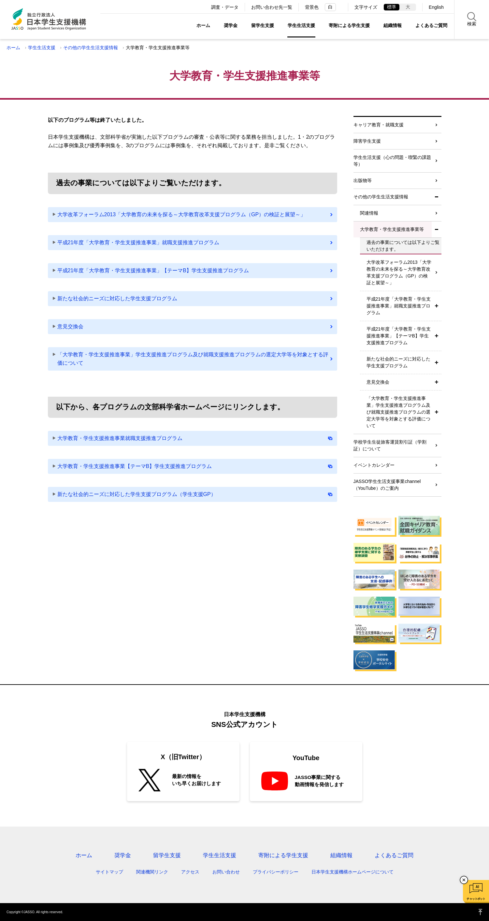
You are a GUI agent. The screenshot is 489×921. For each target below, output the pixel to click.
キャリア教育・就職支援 (378, 124)
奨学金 (230, 25)
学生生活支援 (301, 25)
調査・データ (224, 7)
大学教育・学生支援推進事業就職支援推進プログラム (194, 438)
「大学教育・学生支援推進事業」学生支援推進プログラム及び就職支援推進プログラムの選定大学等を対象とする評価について (192, 359)
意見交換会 (70, 326)
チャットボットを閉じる (463, 879)
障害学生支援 (367, 141)
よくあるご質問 (431, 25)
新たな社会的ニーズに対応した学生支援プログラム (117, 298)
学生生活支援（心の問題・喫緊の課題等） (392, 161)
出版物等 (362, 180)
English (436, 7)
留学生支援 (262, 25)
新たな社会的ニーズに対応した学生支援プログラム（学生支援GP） (194, 494)
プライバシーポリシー (275, 871)
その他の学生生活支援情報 (90, 47)
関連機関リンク (152, 871)
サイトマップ (109, 871)
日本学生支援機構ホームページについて (352, 871)
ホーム (203, 25)
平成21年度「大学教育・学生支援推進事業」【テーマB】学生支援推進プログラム (153, 270)
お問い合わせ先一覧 (271, 7)
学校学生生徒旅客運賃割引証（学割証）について (389, 445)
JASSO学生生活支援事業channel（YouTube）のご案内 (387, 485)
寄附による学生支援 (349, 25)
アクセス (190, 871)
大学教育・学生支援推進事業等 (392, 229)
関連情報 (369, 213)
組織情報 (392, 25)
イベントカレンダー (374, 465)
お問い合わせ (226, 871)
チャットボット (476, 898)
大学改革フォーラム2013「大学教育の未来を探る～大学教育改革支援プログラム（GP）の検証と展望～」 (181, 214)
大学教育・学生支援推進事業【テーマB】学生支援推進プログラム (194, 466)
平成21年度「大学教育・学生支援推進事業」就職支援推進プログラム (138, 242)
